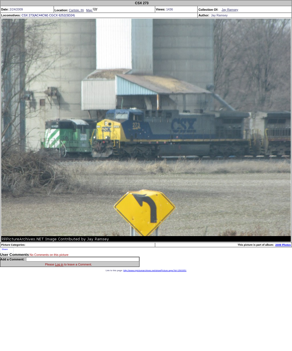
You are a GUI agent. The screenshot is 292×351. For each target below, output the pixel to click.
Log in (59, 264)
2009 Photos (283, 244)
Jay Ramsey (230, 9)
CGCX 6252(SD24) (62, 15)
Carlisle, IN (76, 10)
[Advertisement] (146, 311)
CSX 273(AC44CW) (35, 15)
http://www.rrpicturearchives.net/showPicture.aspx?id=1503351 (154, 270)
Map (92, 10)
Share (5, 249)
